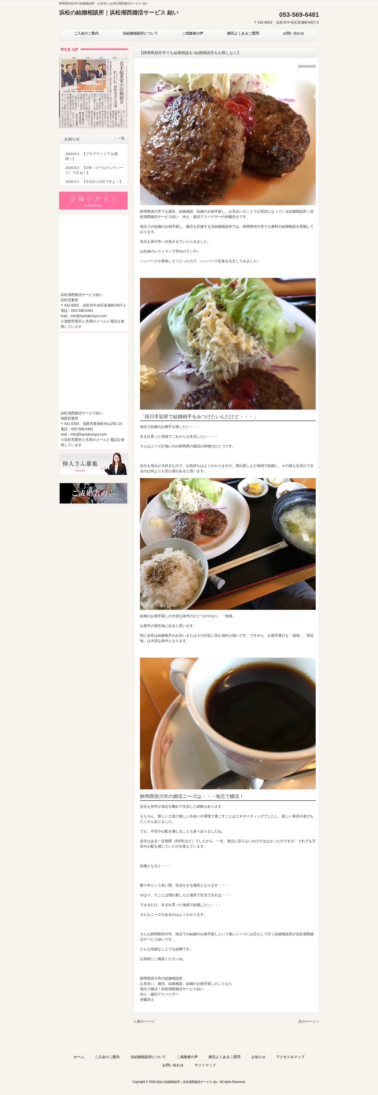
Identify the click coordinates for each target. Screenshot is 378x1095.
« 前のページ (144, 1021)
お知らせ (258, 1057)
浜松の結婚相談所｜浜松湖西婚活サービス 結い (118, 12)
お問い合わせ (173, 1065)
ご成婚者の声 (187, 1057)
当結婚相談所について (148, 1057)
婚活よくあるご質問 (224, 1057)
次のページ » (308, 1021)
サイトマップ (205, 1065)
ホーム (79, 1057)
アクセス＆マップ (290, 1057)
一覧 (121, 138)
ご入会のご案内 (107, 1057)
